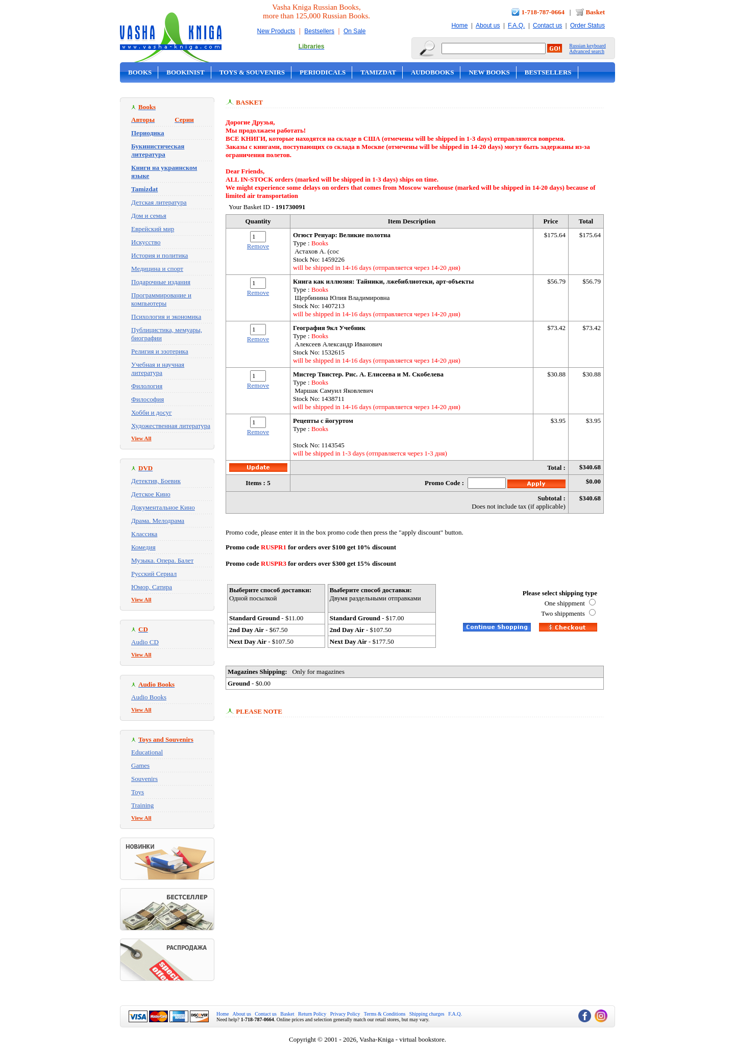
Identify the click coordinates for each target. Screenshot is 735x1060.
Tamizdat (378, 72)
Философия (147, 399)
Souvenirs (144, 779)
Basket (595, 12)
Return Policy (312, 1014)
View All (141, 438)
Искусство (146, 242)
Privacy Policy (345, 1014)
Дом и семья (148, 215)
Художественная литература (170, 426)
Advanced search (586, 51)
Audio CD (145, 642)
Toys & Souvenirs (252, 72)
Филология (146, 386)
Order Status (587, 25)
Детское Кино (150, 494)
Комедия (143, 547)
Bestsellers (319, 31)
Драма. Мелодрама (157, 520)
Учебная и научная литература (157, 368)
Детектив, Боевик (156, 481)
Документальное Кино (163, 507)
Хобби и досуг (151, 412)
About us (488, 25)
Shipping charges (427, 1014)
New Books (489, 72)
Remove (258, 246)
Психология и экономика (166, 316)
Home (459, 25)
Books (140, 72)
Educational (147, 752)
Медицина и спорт (157, 268)
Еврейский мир (152, 229)
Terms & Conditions (385, 1014)
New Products (276, 31)
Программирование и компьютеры (161, 299)
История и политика (159, 255)
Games (140, 765)
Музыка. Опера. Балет (162, 560)
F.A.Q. (516, 25)
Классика (144, 534)
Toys (137, 792)
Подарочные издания (160, 282)
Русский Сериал (154, 573)
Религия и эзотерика (159, 351)
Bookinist (185, 72)
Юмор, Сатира (151, 587)
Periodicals (323, 72)
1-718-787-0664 (543, 12)
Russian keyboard (587, 45)
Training (142, 805)
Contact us (547, 25)
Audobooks (432, 72)
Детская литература (159, 202)
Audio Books (148, 697)
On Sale (354, 31)
